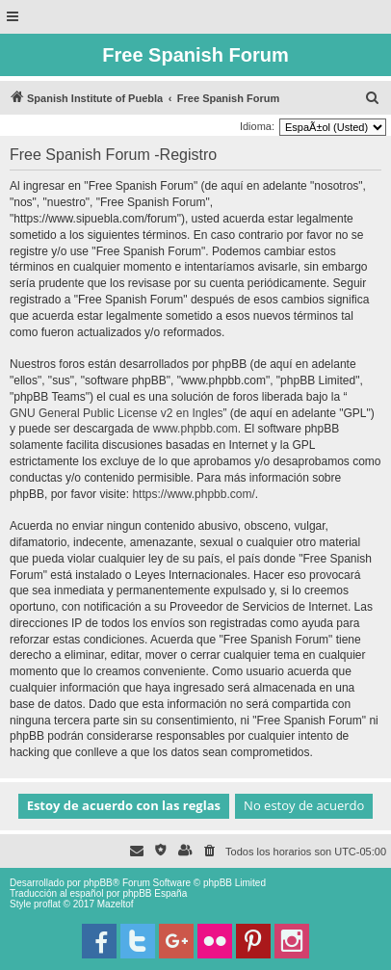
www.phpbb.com (195, 428)
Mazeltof (115, 904)
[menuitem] (372, 98)
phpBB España (154, 893)
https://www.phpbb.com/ (193, 494)
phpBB (98, 883)
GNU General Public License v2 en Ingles (116, 413)
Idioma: (257, 126)
